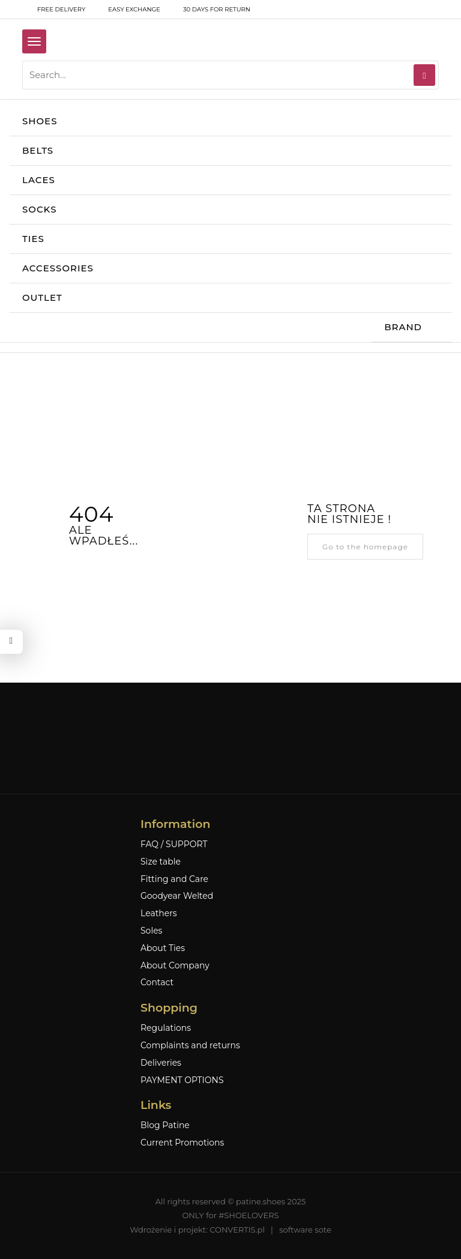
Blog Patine (165, 1125)
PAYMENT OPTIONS (182, 1080)
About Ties (162, 948)
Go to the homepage (365, 546)
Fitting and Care (174, 879)
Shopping (168, 1007)
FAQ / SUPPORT (174, 844)
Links (155, 1105)
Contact (156, 982)
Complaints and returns (190, 1045)
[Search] (424, 75)
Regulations (165, 1028)
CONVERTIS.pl (237, 1229)
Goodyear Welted (176, 896)
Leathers (158, 913)
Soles (151, 931)
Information (175, 824)
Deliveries (160, 1063)
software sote (305, 1229)
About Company (174, 966)
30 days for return (208, 9)
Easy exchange (126, 9)
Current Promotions (182, 1143)
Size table (160, 862)
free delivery (53, 9)
